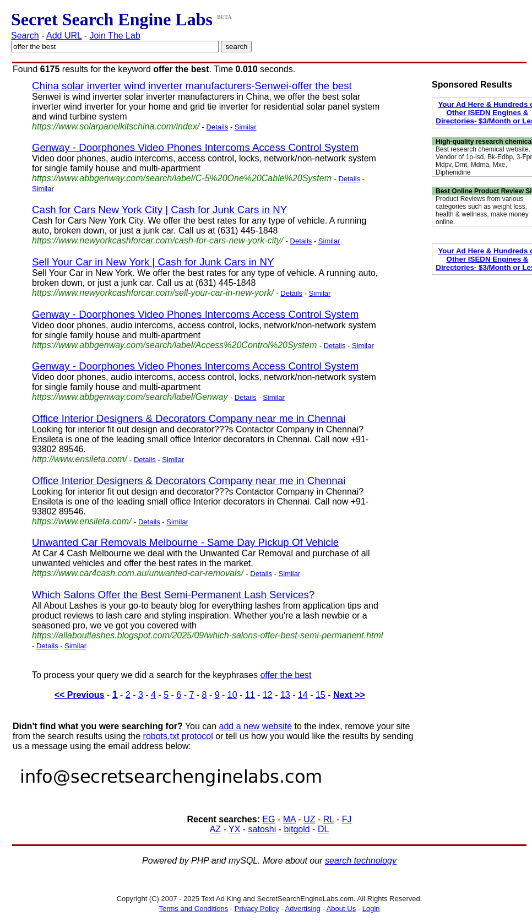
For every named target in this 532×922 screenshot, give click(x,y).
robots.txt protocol (178, 736)
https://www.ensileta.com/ (82, 521)
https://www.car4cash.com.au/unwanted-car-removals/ (137, 573)
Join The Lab (115, 35)
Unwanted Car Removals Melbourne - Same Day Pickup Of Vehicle (185, 542)
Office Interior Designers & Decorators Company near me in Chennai (188, 418)
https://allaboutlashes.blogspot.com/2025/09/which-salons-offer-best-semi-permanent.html (207, 635)
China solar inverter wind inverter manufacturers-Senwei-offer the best (192, 85)
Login (371, 908)
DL (323, 829)
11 (250, 694)
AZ (215, 829)
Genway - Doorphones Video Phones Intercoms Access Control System (195, 147)
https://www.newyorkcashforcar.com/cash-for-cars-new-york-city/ (157, 240)
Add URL (64, 35)
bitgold (297, 829)
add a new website (255, 726)
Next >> (349, 694)
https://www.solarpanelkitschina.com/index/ (115, 126)
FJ (347, 819)
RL (328, 819)
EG (268, 819)
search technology (361, 860)
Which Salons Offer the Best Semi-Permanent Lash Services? (173, 594)
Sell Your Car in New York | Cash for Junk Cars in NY (153, 262)
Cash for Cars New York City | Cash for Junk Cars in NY (159, 209)
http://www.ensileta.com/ (79, 459)
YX (234, 829)
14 (303, 694)
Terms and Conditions (193, 908)
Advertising (303, 908)
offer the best (285, 675)
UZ (309, 819)
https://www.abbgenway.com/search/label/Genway (129, 397)
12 (268, 694)
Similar (246, 127)
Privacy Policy (257, 908)
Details (218, 127)
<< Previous (80, 694)
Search (25, 35)
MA (289, 819)
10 (232, 694)
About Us (341, 908)
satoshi (262, 829)
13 (285, 694)
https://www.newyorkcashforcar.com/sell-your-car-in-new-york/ (153, 292)
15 (320, 694)
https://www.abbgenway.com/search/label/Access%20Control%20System (174, 345)
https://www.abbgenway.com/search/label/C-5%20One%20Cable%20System (182, 178)
